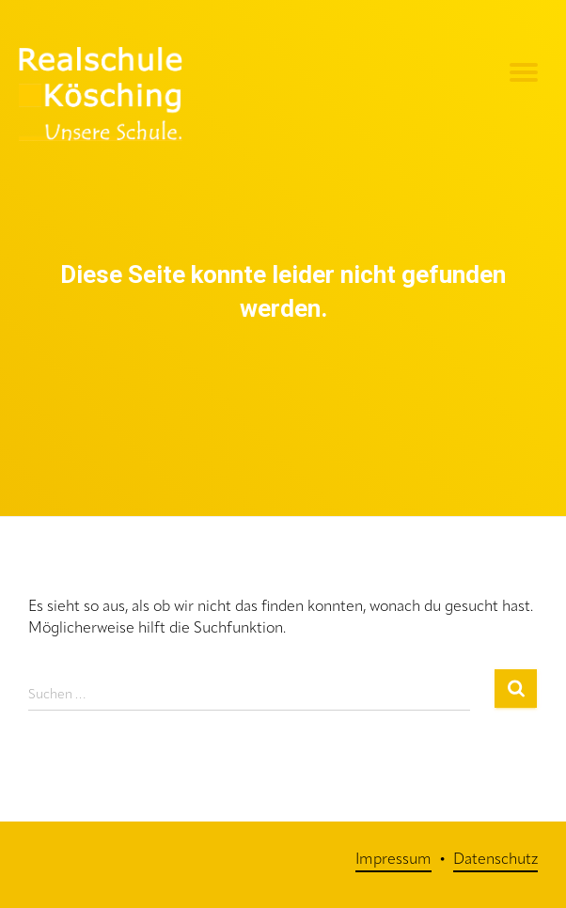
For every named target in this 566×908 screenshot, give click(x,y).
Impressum (393, 860)
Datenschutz (495, 860)
